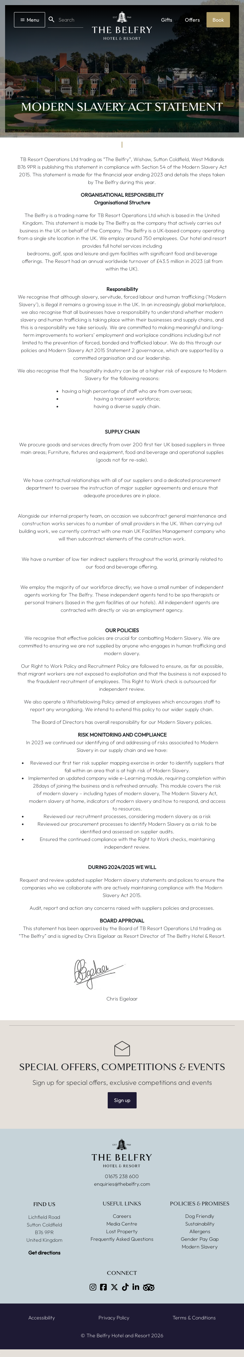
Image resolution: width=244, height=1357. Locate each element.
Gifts (166, 20)
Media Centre (121, 1223)
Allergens (199, 1231)
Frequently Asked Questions (122, 1239)
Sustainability (199, 1223)
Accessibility (41, 1317)
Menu (29, 20)
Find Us (44, 1204)
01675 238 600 (122, 1176)
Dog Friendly (199, 1216)
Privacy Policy (113, 1317)
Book (218, 20)
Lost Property (122, 1231)
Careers (122, 1216)
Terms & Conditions (194, 1317)
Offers (192, 20)
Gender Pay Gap (200, 1239)
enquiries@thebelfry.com (122, 1184)
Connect (122, 1273)
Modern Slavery (200, 1246)
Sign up (122, 1100)
